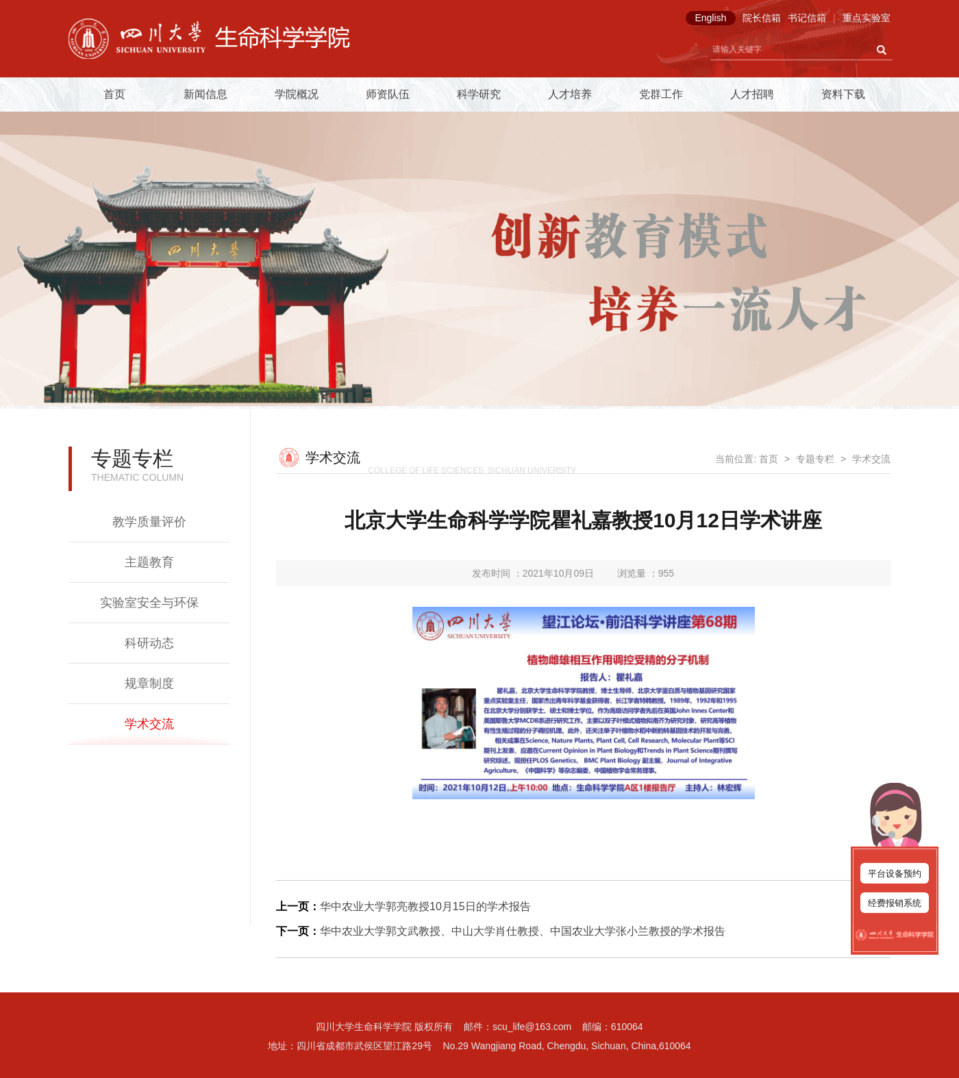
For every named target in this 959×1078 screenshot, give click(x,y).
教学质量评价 (149, 522)
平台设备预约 (894, 873)
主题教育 (149, 562)
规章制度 (149, 683)
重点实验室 (867, 17)
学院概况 (297, 94)
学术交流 (149, 724)
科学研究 (479, 94)
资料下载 (843, 94)
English (710, 17)
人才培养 (570, 94)
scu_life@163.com (532, 1026)
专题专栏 (815, 458)
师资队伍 (388, 94)
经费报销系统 (894, 903)
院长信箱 (762, 17)
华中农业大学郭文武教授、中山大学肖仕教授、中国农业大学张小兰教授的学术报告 (522, 931)
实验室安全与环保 (149, 603)
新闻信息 (205, 94)
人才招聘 (752, 94)
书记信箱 (807, 17)
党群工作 (661, 94)
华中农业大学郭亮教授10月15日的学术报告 (425, 906)
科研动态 (149, 643)
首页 (114, 94)
